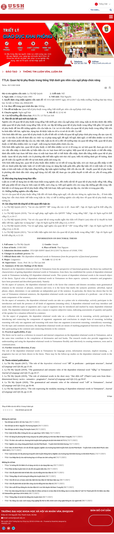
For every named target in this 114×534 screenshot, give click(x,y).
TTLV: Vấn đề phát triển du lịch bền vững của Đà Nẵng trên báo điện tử (29, 485)
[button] (100, 4)
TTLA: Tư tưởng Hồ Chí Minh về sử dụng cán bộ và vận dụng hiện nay (29, 467)
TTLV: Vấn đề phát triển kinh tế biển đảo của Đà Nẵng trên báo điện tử (29, 474)
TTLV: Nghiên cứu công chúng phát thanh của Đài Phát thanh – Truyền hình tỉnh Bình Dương (36, 446)
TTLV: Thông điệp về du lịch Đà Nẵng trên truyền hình (23, 498)
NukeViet (55, 523)
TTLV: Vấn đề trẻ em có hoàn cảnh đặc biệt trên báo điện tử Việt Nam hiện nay (32, 481)
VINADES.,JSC (6, 525)
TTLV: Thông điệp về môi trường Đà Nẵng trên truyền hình (25, 478)
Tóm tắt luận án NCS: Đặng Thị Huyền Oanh (20, 431)
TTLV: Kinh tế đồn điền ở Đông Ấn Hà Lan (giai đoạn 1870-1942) (27, 435)
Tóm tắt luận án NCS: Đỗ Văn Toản (17, 424)
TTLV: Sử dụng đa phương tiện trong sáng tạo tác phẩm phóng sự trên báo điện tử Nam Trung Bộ (38, 438)
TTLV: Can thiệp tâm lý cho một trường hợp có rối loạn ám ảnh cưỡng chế (30, 459)
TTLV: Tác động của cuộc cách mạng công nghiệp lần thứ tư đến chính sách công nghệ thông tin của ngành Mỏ (43, 502)
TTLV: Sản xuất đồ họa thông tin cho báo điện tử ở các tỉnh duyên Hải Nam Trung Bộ (34, 489)
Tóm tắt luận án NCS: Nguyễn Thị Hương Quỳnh (21, 427)
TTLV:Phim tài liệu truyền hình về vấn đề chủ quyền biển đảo (26, 470)
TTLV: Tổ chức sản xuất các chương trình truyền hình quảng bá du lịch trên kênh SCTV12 (36, 442)
